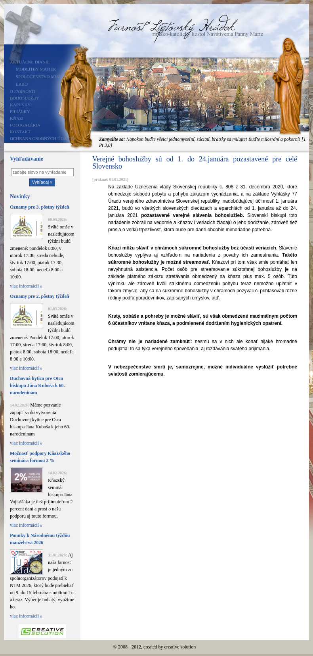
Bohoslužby (24, 98)
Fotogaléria (25, 125)
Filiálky (20, 111)
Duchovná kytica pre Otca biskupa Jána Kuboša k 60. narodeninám (37, 385)
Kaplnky (20, 104)
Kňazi (16, 118)
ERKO (22, 84)
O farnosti (22, 91)
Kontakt (20, 131)
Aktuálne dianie (30, 61)
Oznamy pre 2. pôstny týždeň (39, 296)
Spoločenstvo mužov (41, 76)
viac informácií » (26, 286)
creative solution (180, 647)
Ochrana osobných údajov (42, 138)
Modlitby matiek (36, 69)
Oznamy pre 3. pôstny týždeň (39, 207)
